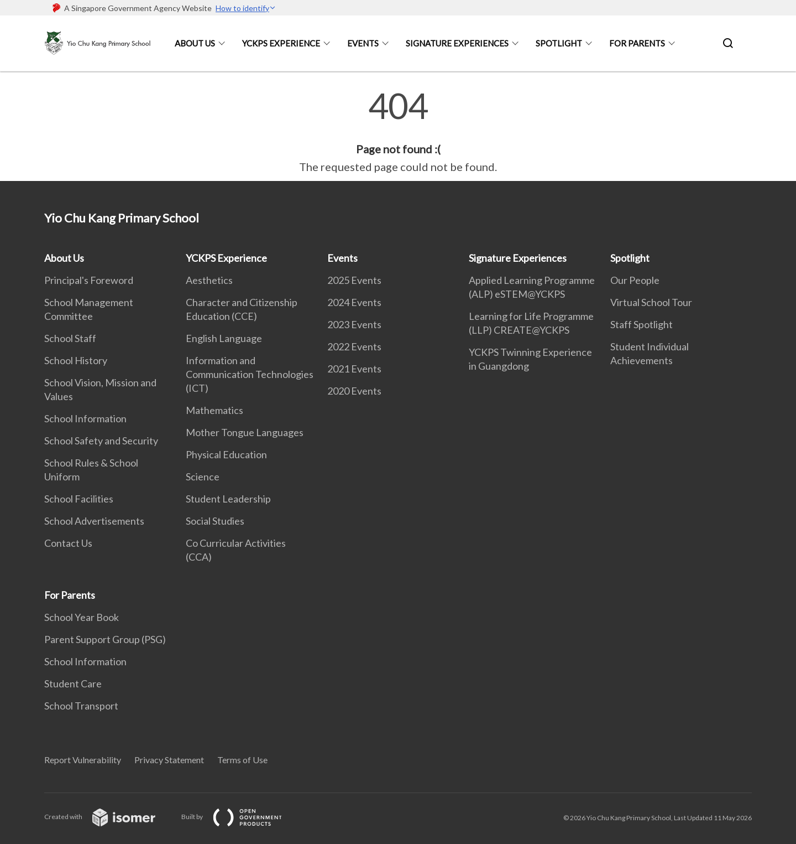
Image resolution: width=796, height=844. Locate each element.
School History (75, 360)
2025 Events (354, 280)
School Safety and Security (101, 440)
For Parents (637, 43)
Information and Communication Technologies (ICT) (249, 374)
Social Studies (215, 521)
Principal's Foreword (88, 280)
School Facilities (78, 499)
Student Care (73, 683)
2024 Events (354, 302)
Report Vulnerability (82, 759)
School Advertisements (94, 521)
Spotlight (559, 43)
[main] (398, 131)
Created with (108, 816)
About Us (195, 43)
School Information (85, 418)
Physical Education (226, 454)
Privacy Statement (169, 759)
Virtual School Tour (651, 302)
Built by (240, 816)
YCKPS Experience (281, 43)
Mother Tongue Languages (244, 432)
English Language (224, 338)
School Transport (81, 706)
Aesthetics (209, 280)
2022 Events (354, 346)
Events (363, 43)
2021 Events (354, 369)
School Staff (70, 338)
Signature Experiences (457, 43)
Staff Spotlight (641, 324)
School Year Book (81, 617)
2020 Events (354, 391)
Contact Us (68, 543)
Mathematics (214, 410)
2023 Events (354, 324)
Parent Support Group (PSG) (105, 639)
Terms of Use (242, 759)
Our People (634, 280)
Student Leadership (228, 499)
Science (202, 476)
